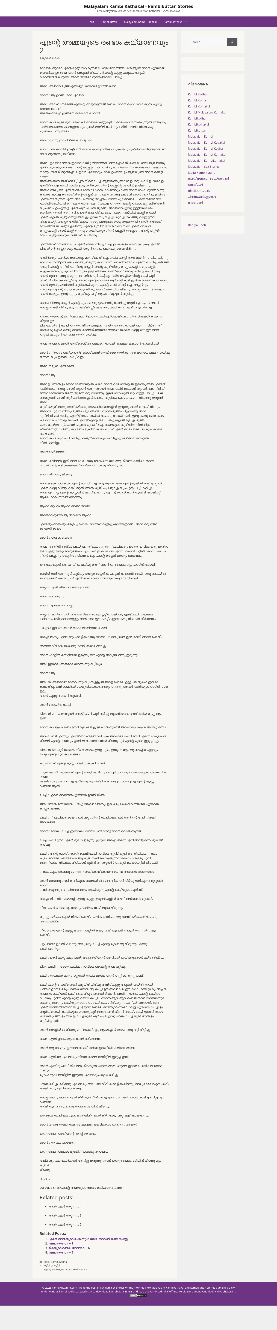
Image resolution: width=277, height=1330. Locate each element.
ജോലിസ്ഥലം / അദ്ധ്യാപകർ (208, 179)
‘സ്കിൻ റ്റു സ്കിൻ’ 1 (53, 1265)
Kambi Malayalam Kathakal (207, 112)
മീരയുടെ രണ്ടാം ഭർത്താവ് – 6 (69, 1248)
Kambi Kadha (197, 94)
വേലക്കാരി (195, 203)
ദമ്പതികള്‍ (195, 185)
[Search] (232, 42)
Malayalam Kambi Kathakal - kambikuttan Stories (138, 6)
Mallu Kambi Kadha (55, 1261)
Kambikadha (197, 118)
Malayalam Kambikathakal (206, 160)
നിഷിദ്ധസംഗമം (199, 191)
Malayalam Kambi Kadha (205, 148)
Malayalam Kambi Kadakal (140, 22)
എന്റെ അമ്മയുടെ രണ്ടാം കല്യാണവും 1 (67, 1269)
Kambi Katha (197, 100)
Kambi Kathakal (177, 21)
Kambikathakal (198, 124)
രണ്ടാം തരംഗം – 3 (61, 1252)
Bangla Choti (197, 225)
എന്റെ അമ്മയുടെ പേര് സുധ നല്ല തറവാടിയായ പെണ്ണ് (88, 1239)
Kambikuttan (109, 22)
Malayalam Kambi (200, 136)
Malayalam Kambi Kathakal (207, 154)
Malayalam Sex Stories (203, 166)
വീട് (91, 22)
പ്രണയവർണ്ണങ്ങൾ (202, 197)
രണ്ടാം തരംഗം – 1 (61, 1243)
